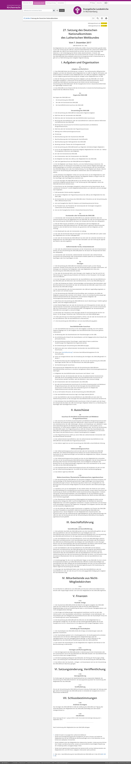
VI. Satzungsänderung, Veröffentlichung (35, 86)
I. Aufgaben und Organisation (32, 23)
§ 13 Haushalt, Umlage (33, 79)
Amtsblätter (61, 3)
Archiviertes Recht (39, 3)
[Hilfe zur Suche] (54, 10)
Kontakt (15, 762)
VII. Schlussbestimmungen (31, 93)
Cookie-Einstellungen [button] (62, 762)
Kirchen (5, 762)
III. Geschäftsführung (30, 63)
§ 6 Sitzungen (30, 42)
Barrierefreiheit (45, 762)
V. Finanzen (27, 76)
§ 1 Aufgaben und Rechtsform (35, 26)
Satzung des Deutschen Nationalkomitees (41, 18)
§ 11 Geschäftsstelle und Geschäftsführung (33, 66)
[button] (105, 3)
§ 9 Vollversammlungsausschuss (36, 55)
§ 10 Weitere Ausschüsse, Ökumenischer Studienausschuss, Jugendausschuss (36, 59)
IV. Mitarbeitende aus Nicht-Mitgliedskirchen (32, 70)
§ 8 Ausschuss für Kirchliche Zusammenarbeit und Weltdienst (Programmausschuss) (36, 50)
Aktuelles (99, 3)
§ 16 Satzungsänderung (33, 88)
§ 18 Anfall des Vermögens (34, 96)
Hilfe (53, 762)
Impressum (22, 762)
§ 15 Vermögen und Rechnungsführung (38, 83)
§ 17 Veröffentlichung (33, 91)
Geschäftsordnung (67, 352)
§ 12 (28, 74)
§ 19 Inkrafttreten (31, 98)
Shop (92, 3)
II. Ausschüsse (28, 46)
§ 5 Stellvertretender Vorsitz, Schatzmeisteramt (35, 38)
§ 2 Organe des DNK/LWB (34, 28)
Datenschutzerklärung (33, 762)
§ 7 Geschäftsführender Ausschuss (36, 44)
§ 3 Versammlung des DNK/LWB (35, 31)
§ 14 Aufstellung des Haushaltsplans (37, 81)
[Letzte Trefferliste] (57, 10)
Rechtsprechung (51, 3)
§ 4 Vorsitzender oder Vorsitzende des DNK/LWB (37, 34)
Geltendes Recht (27, 3)
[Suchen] (62, 10)
